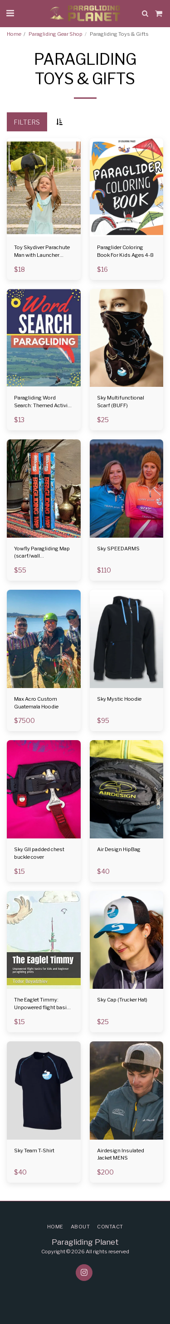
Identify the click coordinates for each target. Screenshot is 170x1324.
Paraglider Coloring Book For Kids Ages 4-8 (125, 251)
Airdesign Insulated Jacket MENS (120, 1154)
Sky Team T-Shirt (34, 1150)
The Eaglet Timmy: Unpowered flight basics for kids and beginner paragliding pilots (43, 1004)
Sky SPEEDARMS (118, 548)
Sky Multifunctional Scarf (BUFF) (120, 402)
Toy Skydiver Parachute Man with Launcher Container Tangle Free (42, 251)
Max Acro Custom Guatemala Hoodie (36, 703)
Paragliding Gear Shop (56, 34)
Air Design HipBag (119, 849)
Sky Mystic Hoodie (119, 699)
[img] (44, 187)
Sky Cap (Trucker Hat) (122, 1000)
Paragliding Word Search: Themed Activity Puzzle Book (43, 402)
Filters (27, 122)
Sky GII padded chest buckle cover (39, 853)
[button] (10, 13)
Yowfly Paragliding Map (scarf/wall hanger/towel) (42, 552)
